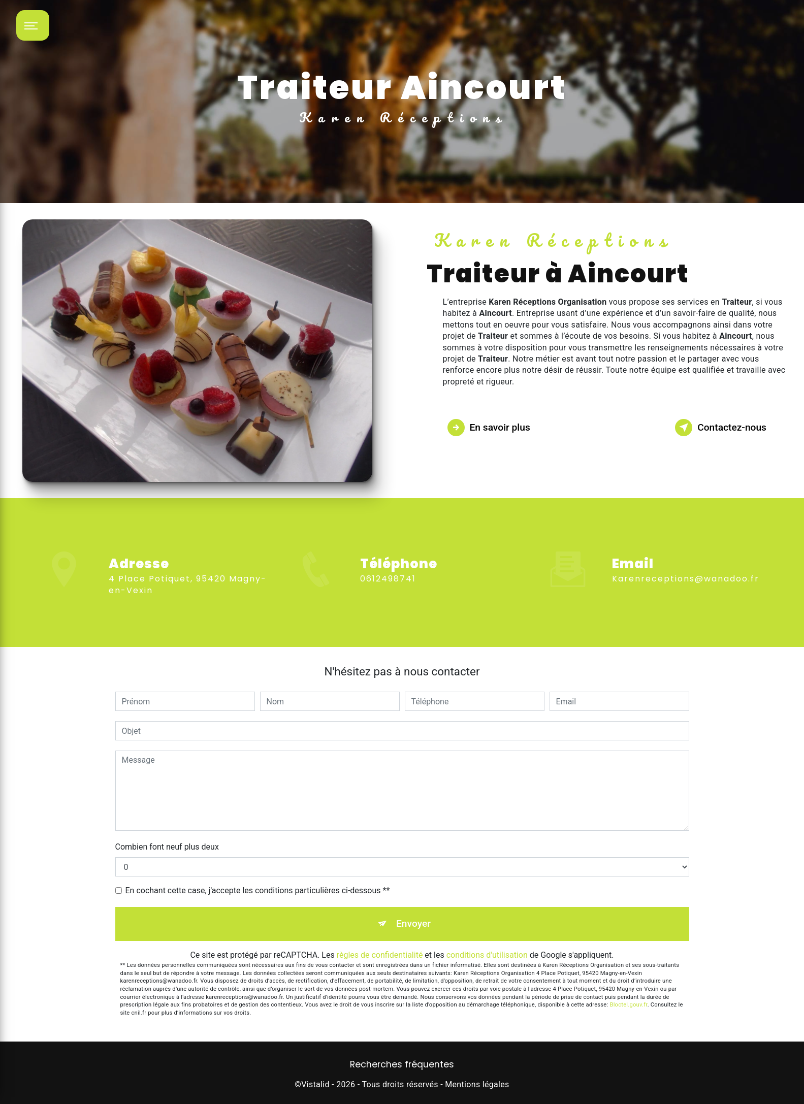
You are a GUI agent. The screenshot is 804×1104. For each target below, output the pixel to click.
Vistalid (315, 1084)
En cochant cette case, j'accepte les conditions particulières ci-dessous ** (257, 890)
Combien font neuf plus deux (167, 847)
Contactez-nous (720, 427)
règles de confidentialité (380, 955)
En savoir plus (488, 427)
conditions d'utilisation (487, 955)
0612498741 (388, 597)
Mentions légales (477, 1084)
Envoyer (413, 923)
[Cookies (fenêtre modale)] (3, 1097)
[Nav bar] (32, 25)
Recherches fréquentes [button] (402, 1064)
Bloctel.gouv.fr (628, 1004)
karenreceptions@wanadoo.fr (685, 561)
